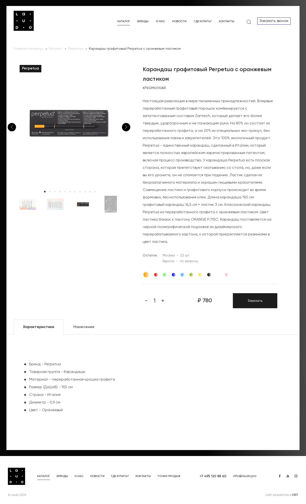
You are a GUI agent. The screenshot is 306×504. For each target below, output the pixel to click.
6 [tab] (70, 191)
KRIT (295, 495)
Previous (12, 127)
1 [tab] (45, 191)
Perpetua (75, 48)
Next (126, 127)
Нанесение (83, 327)
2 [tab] (50, 191)
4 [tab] (60, 191)
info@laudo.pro (245, 476)
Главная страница (28, 48)
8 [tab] (80, 191)
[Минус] (146, 300)
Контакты (226, 21)
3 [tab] (55, 191)
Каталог (123, 21)
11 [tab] (95, 191)
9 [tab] (85, 191)
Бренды (142, 21)
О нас (160, 21)
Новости (179, 21)
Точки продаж (168, 476)
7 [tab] (75, 191)
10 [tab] (90, 191)
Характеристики (38, 327)
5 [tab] (65, 191)
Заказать (255, 300)
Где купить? (203, 21)
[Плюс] (162, 300)
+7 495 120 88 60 (213, 476)
